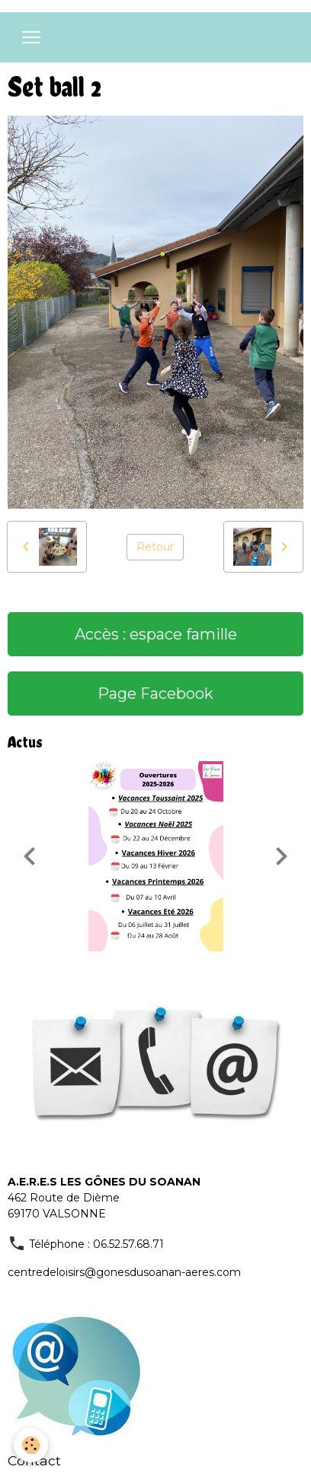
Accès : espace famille (156, 634)
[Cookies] (31, 1445)
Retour (155, 547)
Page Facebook (155, 693)
